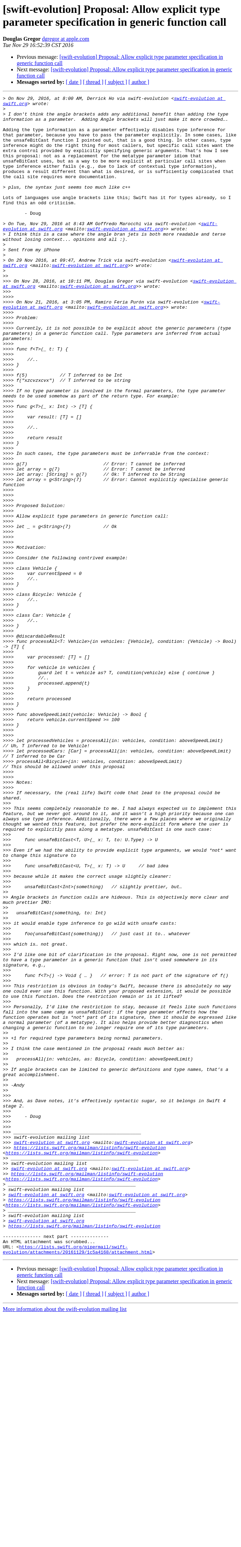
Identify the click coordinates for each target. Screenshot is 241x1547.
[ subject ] (116, 82)
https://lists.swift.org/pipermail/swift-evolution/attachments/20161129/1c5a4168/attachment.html (77, 1480)
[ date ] (73, 82)
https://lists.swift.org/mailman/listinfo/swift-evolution (90, 1358)
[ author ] (139, 82)
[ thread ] (93, 82)
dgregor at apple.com (66, 39)
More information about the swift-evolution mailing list (65, 1541)
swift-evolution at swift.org (125, 256)
